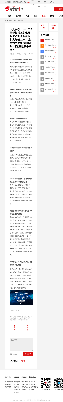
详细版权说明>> (23, 320)
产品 (27, 16)
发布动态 (43, 26)
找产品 (16, 387)
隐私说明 (32, 384)
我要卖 (24, 377)
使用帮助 (32, 389)
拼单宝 (16, 392)
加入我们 (8, 387)
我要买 (16, 377)
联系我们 (8, 384)
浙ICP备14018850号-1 (44, 400)
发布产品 (25, 384)
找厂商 (16, 384)
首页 (9, 16)
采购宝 (18, 16)
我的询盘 (25, 387)
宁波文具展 (15, 310)
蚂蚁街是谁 (9, 381)
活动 (52, 16)
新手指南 (32, 377)
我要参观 (17, 381)
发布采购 (17, 389)
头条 (44, 16)
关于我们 (8, 377)
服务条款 (32, 381)
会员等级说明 (33, 387)
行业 (15, 20)
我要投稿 (53, 26)
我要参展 (25, 381)
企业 (35, 16)
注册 (32, 4)
